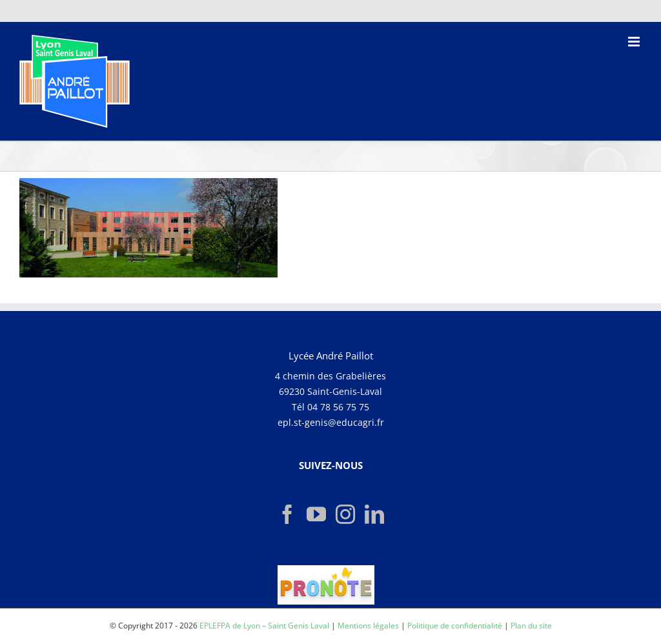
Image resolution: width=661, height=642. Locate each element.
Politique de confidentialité (454, 625)
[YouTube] (316, 514)
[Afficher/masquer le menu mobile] (635, 41)
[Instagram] (345, 514)
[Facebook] (287, 514)
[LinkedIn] (374, 514)
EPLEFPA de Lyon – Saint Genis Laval (264, 625)
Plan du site (531, 625)
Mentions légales (368, 625)
